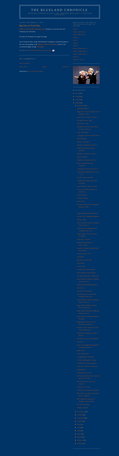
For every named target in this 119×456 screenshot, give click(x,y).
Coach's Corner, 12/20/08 (85, 177)
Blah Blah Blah (82, 139)
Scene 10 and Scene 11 (80, 48)
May (79, 431)
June (79, 427)
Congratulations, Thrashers (85, 357)
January (80, 443)
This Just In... (81, 288)
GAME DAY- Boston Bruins (86, 269)
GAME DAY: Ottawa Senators (86, 363)
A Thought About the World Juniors (88, 135)
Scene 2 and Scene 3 (79, 32)
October (80, 415)
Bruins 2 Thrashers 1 (83, 142)
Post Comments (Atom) (35, 71)
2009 (77, 100)
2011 (77, 93)
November (80, 412)
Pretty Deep (80, 201)
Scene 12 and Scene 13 (80, 51)
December (80, 106)
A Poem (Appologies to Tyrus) (86, 360)
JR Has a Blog (81, 219)
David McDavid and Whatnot (86, 273)
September (80, 418)
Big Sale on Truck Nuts (84, 260)
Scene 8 (75, 43)
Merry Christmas (82, 157)
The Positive (81, 263)
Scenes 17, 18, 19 (78, 59)
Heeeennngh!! (81, 369)
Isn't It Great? (81, 266)
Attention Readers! (83, 108)
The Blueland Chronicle (59, 10)
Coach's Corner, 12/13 (84, 254)
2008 (77, 103)
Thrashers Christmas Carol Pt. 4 (87, 145)
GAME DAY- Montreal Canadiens (88, 390)
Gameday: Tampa (82, 198)
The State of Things (83, 404)
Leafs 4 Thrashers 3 (83, 132)
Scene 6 (75, 37)
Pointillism (80, 257)
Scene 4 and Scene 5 (79, 34)
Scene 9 (75, 46)
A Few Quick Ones (83, 354)
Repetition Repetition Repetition (87, 285)
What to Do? (81, 350)
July (78, 424)
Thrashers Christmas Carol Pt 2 (87, 160)
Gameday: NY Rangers (84, 291)
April (79, 434)
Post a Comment (24, 63)
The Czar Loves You (83, 387)
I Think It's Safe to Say (84, 373)
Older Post (65, 67)
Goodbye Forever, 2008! (84, 120)
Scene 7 (75, 40)
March (79, 437)
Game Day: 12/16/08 (83, 239)
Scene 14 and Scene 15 (80, 54)
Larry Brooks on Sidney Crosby (87, 186)
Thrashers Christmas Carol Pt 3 (87, 154)
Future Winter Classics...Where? (87, 117)
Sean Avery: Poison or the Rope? (87, 366)
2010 (77, 96)
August (79, 421)
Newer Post (23, 67)
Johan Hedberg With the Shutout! (87, 213)
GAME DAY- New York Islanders (88, 339)
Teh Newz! (80, 342)
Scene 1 (75, 29)
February (80, 440)
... (77, 210)
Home (45, 67)
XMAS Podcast (82, 195)
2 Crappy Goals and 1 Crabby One (88, 276)
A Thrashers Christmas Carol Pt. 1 (88, 169)
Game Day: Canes (82, 123)
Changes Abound (82, 408)
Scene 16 (76, 57)
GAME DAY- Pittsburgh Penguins (88, 216)
